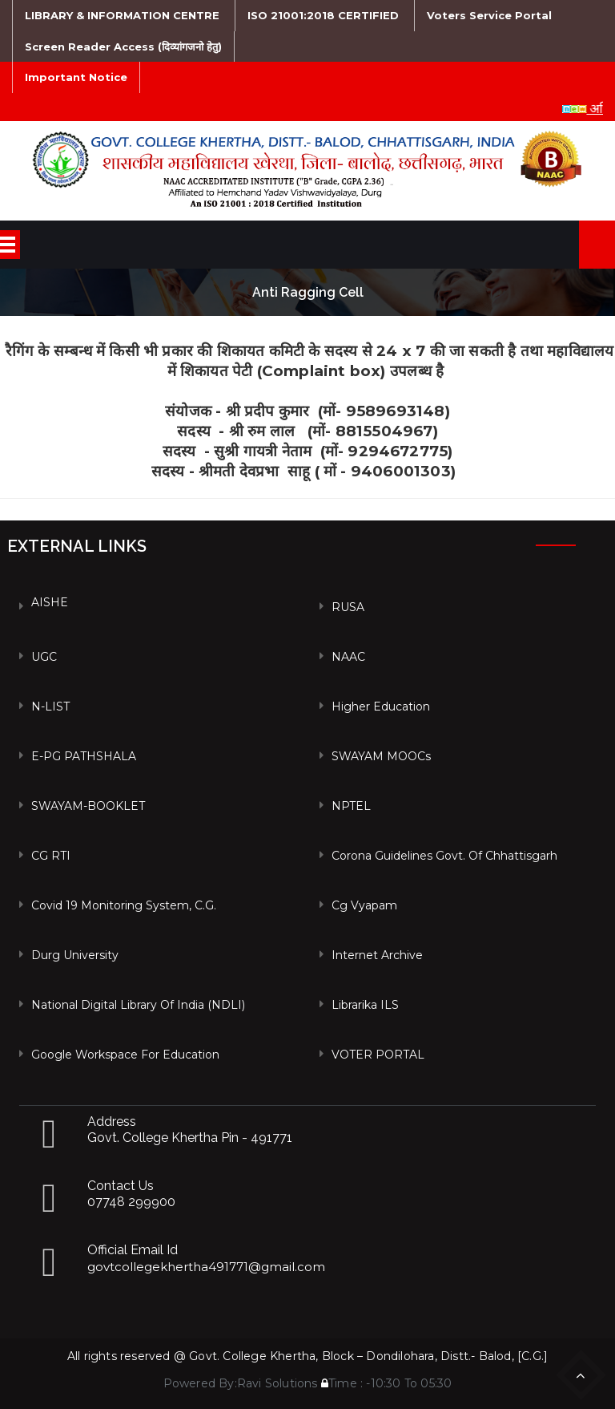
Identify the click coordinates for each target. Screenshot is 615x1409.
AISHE (49, 602)
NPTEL (351, 806)
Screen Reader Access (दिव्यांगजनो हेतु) (123, 46)
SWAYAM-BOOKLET (88, 806)
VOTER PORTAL (378, 1054)
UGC (44, 657)
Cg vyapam (364, 905)
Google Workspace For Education (125, 1054)
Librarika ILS (365, 1005)
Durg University (75, 955)
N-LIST (50, 706)
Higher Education (381, 706)
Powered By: (200, 1383)
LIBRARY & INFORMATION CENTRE (122, 15)
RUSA (348, 607)
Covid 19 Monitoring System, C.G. (123, 905)
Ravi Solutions (277, 1383)
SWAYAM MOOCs (381, 756)
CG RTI (50, 855)
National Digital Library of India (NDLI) (138, 1005)
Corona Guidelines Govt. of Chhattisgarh (444, 855)
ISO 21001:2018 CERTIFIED (323, 15)
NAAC (348, 657)
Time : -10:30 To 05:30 (386, 1383)
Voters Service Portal (489, 15)
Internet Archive (377, 955)
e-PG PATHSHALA (83, 756)
